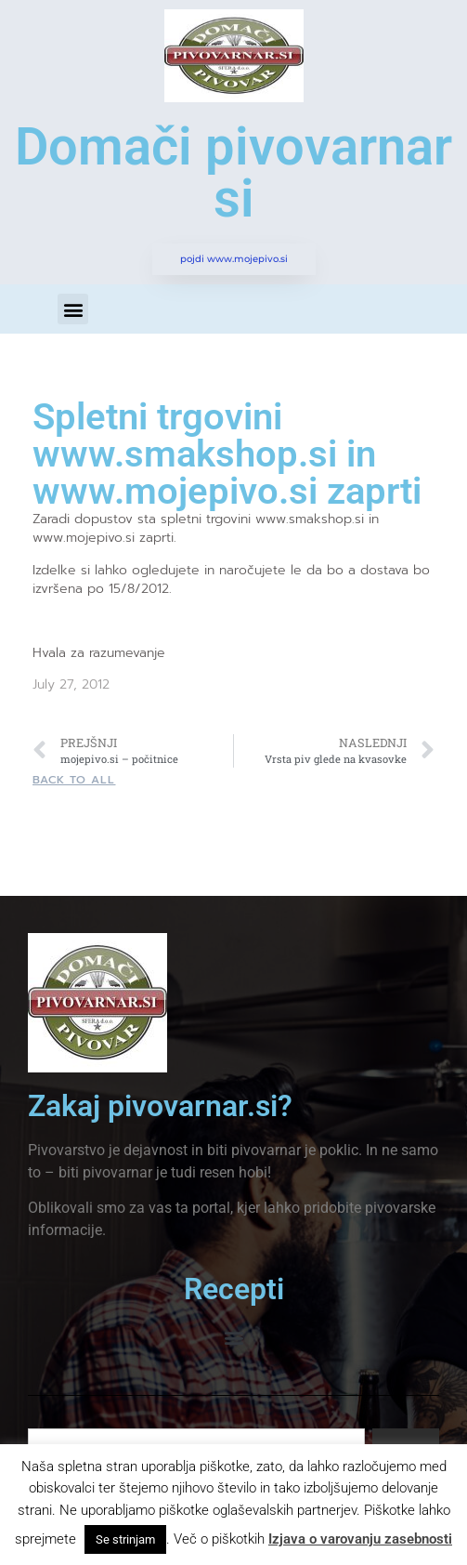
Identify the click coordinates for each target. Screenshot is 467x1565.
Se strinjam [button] (125, 1539)
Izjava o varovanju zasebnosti (360, 1539)
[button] (73, 309)
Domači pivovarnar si (233, 173)
